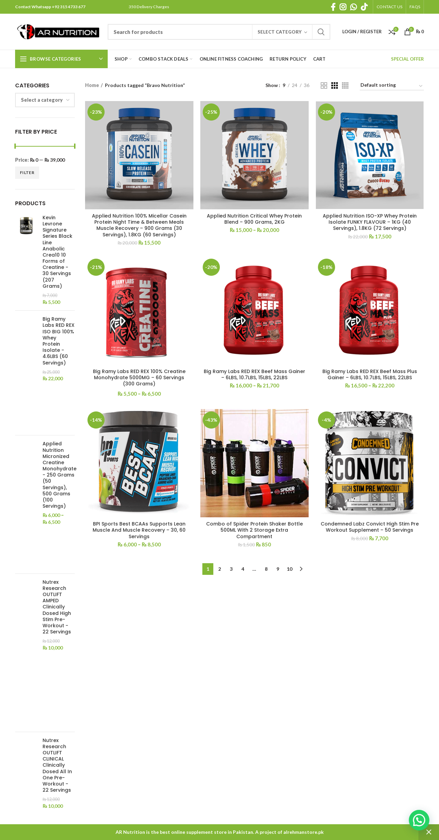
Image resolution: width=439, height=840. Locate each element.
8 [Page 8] (266, 569)
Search (321, 32)
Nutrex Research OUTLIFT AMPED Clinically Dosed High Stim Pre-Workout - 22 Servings (57, 607)
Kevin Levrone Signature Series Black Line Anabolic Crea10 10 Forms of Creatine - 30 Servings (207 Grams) (57, 251)
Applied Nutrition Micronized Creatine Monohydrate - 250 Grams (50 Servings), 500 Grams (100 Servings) (59, 475)
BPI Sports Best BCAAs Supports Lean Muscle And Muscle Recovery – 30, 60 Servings (139, 530)
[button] (419, 820)
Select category (279, 32)
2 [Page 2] (219, 569)
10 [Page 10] (289, 569)
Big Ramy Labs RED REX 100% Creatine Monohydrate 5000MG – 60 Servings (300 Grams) (139, 377)
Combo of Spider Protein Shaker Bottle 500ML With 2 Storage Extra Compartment (254, 530)
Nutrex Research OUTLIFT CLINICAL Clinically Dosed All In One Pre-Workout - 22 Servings (57, 765)
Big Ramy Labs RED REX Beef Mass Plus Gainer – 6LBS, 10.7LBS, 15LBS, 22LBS (369, 374)
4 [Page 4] (242, 569)
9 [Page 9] (277, 569)
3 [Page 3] (231, 569)
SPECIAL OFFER (407, 59)
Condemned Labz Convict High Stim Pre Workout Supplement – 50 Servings (370, 527)
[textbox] (42, 100)
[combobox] (45, 100)
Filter (27, 172)
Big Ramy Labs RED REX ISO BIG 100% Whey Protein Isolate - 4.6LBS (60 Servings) (58, 341)
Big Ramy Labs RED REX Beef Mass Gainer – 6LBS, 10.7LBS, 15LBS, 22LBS (254, 374)
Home (92, 85)
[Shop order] (392, 86)
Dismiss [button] (428, 832)
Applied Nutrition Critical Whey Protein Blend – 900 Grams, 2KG (254, 219)
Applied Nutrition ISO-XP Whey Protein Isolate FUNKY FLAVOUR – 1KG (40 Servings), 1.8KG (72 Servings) (370, 222)
